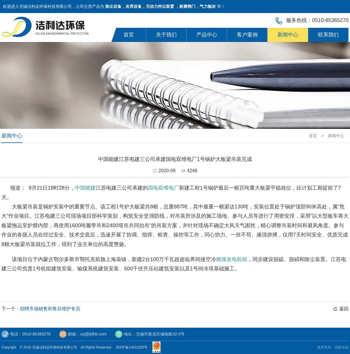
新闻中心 (287, 35)
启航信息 (342, 347)
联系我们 (328, 35)
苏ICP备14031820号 (133, 347)
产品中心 (206, 35)
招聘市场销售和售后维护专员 (50, 308)
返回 (344, 308)
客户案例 (247, 35)
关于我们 (166, 35)
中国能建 (85, 188)
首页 (129, 35)
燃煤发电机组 (231, 259)
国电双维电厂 (163, 188)
